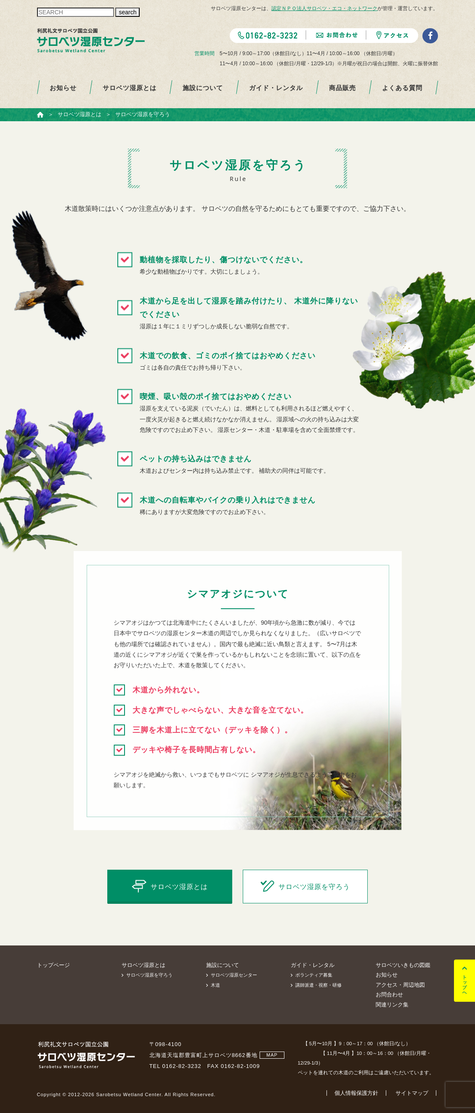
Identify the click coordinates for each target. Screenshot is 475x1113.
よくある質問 (402, 87)
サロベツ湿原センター (234, 974)
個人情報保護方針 (356, 1093)
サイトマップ (411, 1093)
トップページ (53, 965)
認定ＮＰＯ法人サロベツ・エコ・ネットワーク (324, 8)
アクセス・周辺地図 (400, 985)
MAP (272, 1054)
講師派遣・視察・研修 (318, 985)
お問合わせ (389, 994)
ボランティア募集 (313, 974)
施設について (203, 87)
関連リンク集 (392, 1004)
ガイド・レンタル (276, 87)
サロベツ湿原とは (130, 87)
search (127, 12)
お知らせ (63, 87)
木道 (215, 985)
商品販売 (342, 87)
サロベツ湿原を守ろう (149, 974)
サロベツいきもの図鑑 (403, 965)
